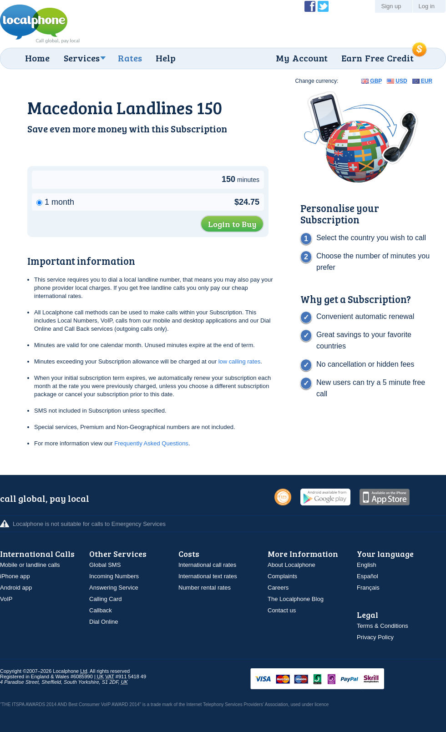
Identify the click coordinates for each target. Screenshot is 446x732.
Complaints (282, 576)
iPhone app (15, 576)
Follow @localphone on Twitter (323, 6)
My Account (302, 57)
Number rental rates (204, 587)
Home (37, 57)
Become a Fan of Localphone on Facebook (309, 6)
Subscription (199, 128)
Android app (16, 587)
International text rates (207, 576)
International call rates (207, 564)
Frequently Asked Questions (151, 443)
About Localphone (291, 564)
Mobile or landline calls (30, 564)
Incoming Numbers (114, 576)
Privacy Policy (375, 637)
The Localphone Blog (296, 599)
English (366, 564)
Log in (427, 6)
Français (368, 587)
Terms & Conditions (382, 625)
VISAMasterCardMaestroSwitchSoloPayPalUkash (330, 679)
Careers (278, 587)
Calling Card (105, 599)
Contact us (282, 610)
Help (166, 57)
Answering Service (113, 587)
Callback (100, 610)
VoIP (6, 599)
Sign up (391, 6)
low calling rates (239, 361)
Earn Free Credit (377, 57)
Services (82, 57)
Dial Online (103, 621)
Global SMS (105, 564)
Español (367, 576)
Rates (130, 57)
